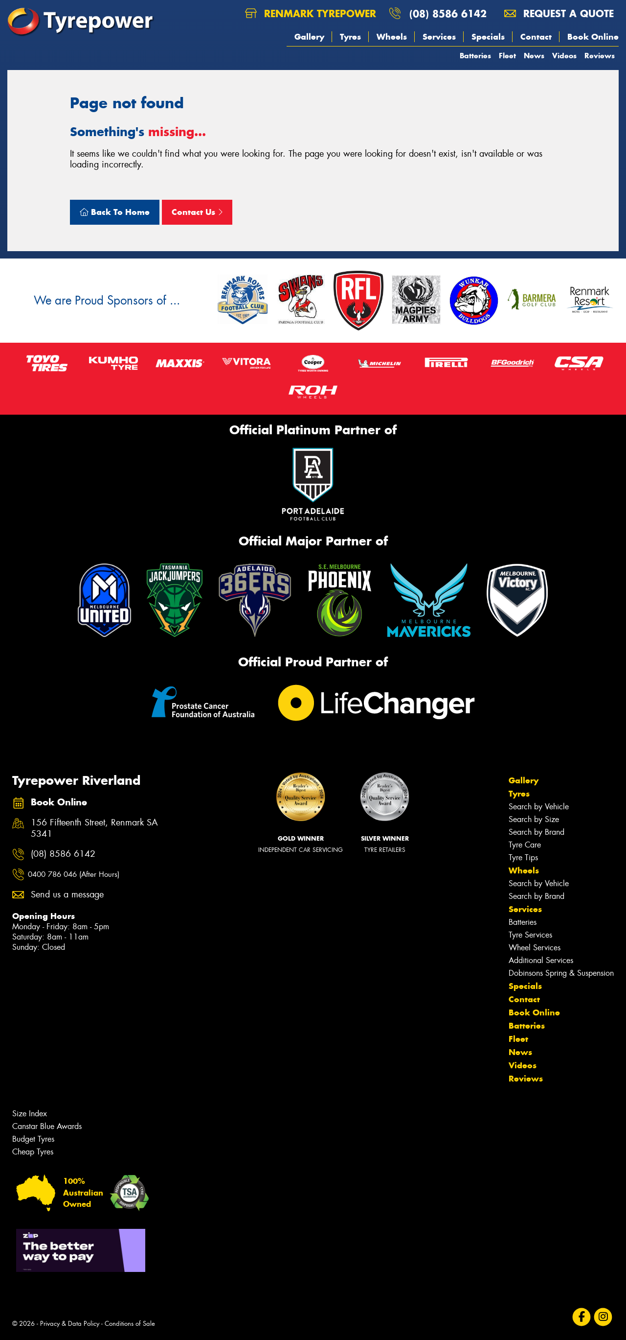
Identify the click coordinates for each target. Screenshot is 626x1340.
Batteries (475, 55)
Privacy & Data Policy (69, 1323)
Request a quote (559, 13)
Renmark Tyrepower (310, 13)
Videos (564, 55)
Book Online (593, 36)
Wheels (392, 36)
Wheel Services (534, 947)
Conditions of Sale (130, 1323)
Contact (536, 36)
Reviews (599, 55)
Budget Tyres (33, 1139)
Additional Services (541, 960)
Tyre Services (530, 935)
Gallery (309, 36)
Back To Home (115, 212)
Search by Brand (536, 832)
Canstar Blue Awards (47, 1126)
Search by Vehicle (539, 806)
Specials (488, 36)
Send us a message (67, 894)
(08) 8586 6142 (448, 13)
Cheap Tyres (32, 1152)
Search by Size (534, 819)
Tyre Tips (523, 857)
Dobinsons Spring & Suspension (561, 973)
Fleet (507, 55)
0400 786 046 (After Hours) (73, 874)
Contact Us (197, 212)
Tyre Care (525, 845)
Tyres (350, 36)
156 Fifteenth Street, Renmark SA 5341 (94, 828)
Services (439, 36)
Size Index (29, 1113)
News (534, 55)
